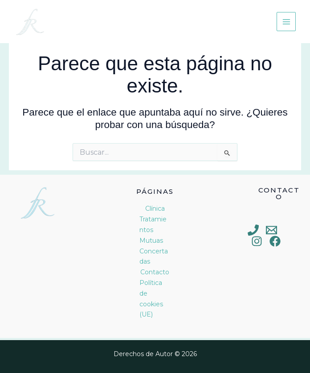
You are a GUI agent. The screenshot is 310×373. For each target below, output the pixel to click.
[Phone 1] (253, 230)
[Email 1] (271, 230)
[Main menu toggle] (286, 21)
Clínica (155, 209)
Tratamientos (153, 224)
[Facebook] (275, 241)
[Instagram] (256, 241)
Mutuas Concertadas (153, 251)
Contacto (154, 272)
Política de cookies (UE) (151, 298)
